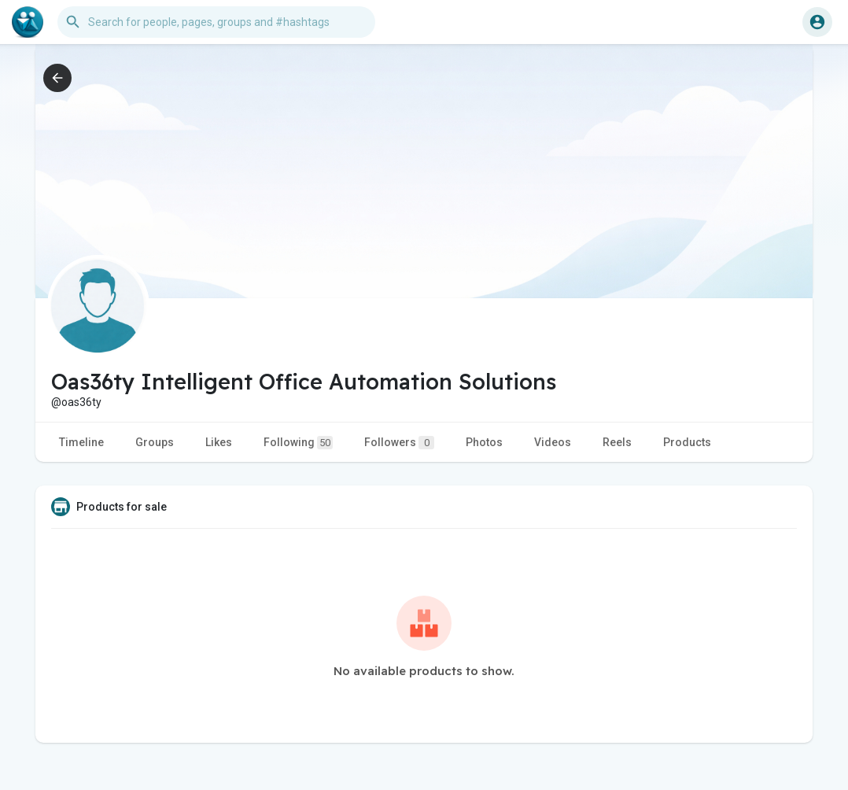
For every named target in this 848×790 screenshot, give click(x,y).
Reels (617, 442)
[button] (216, 22)
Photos (484, 442)
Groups (154, 442)
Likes (218, 442)
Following (298, 442)
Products (687, 442)
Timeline (81, 442)
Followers (399, 442)
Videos (552, 442)
